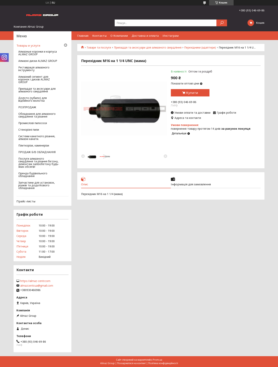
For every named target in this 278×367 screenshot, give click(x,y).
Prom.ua (157, 359)
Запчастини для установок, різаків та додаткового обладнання (36, 185)
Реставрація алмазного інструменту (33, 69)
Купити (192, 93)
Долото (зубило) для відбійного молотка (32, 99)
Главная (82, 35)
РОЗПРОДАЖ (27, 107)
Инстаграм (171, 35)
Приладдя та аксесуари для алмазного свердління (147, 47)
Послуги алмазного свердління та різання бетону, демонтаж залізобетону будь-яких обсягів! (38, 163)
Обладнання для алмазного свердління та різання (37, 115)
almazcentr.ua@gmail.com (36, 285)
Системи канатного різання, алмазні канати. (36, 138)
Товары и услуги (28, 45)
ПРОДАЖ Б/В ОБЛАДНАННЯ (37, 152)
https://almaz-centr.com (35, 281)
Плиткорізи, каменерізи (33, 145)
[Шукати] (221, 23)
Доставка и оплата (145, 35)
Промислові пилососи (32, 123)
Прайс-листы (25, 201)
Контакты (99, 35)
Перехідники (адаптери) (200, 47)
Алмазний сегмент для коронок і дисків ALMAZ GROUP (34, 79)
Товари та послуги (98, 47)
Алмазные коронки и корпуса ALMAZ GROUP (37, 53)
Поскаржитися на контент (131, 363)
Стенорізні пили (28, 129)
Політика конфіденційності (163, 363)
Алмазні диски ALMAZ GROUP (37, 61)
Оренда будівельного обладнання (32, 175)
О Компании (119, 35)
